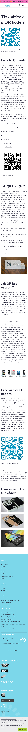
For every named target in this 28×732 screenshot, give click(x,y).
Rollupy (3, 571)
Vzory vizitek (4, 564)
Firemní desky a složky (7, 576)
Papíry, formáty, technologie (8, 617)
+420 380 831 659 (7, 638)
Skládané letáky (5, 569)
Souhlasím (22, 729)
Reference (3, 590)
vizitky (11, 479)
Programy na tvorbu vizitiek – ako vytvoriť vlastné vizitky (14, 625)
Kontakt (3, 593)
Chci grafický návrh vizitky (7, 612)
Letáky (3, 566)
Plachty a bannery (5, 574)
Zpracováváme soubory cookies (8, 719)
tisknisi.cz (3, 10)
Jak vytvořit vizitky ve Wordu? (8, 629)
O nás (2, 595)
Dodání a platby (5, 598)
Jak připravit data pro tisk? (7, 614)
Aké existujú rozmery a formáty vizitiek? (11, 622)
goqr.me (21, 312)
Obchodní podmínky (6, 602)
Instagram (18, 651)
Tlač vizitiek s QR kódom (7, 619)
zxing (16, 312)
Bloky (2, 578)
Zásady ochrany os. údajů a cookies (10, 600)
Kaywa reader (11, 215)
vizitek (7, 477)
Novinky (3, 588)
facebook (10, 651)
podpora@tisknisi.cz (7, 641)
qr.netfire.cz (15, 310)
